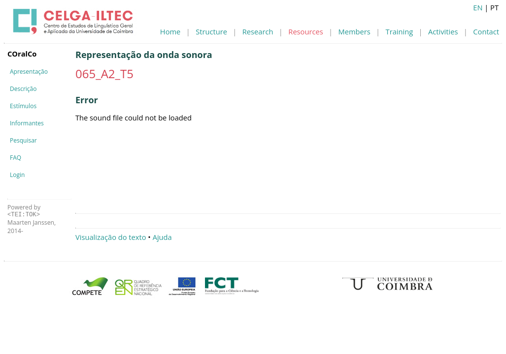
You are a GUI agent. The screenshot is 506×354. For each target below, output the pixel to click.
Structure (211, 31)
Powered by (23, 210)
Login (17, 175)
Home (170, 31)
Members (354, 31)
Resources (305, 31)
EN (477, 7)
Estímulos (23, 106)
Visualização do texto (110, 237)
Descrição (23, 89)
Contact (486, 31)
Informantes (27, 123)
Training (399, 31)
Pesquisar (23, 140)
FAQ (15, 157)
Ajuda (162, 237)
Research (257, 31)
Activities (443, 31)
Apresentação (29, 71)
